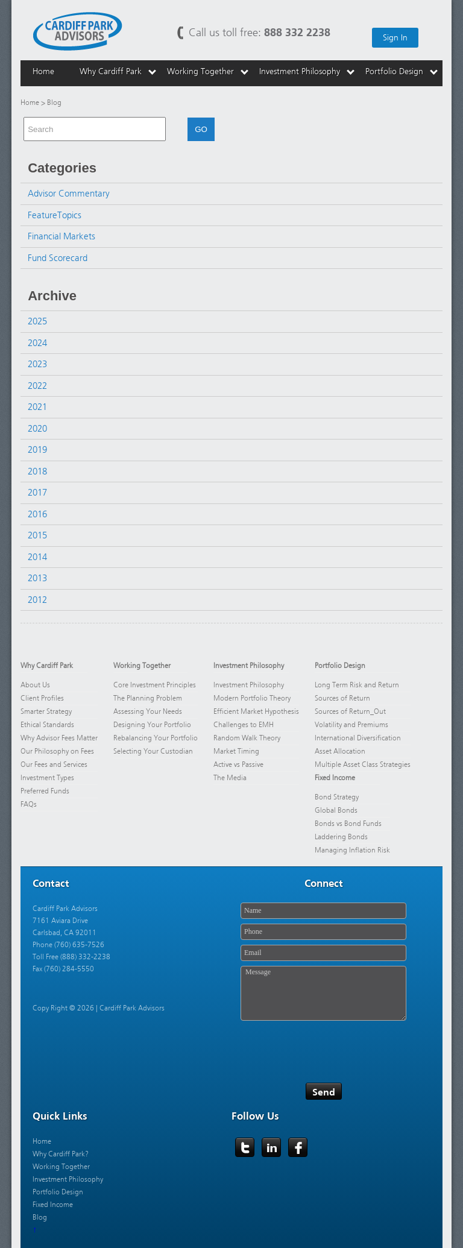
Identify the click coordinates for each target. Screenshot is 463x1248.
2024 (37, 343)
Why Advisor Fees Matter (59, 738)
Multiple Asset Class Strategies (363, 764)
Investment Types (47, 778)
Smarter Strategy (46, 711)
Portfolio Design (340, 665)
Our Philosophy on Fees (58, 751)
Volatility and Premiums (351, 724)
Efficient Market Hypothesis (256, 711)
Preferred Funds (44, 791)
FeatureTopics (54, 215)
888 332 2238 (297, 32)
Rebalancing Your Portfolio (155, 738)
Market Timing (236, 751)
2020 (37, 428)
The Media (230, 778)
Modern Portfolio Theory (252, 698)
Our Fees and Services (53, 764)
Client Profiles (42, 698)
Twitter (245, 1148)
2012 (37, 599)
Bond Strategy (337, 797)
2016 (37, 514)
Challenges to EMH (243, 724)
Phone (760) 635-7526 (68, 945)
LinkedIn (272, 1148)
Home (29, 102)
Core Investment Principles (154, 685)
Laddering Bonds (341, 837)
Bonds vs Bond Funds (348, 823)
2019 (37, 449)
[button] (170, 129)
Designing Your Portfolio (152, 724)
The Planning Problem (147, 698)
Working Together (142, 665)
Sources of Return (342, 698)
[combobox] (95, 129)
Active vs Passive (238, 764)
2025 (37, 321)
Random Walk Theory (246, 738)
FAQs (28, 804)
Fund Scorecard (57, 258)
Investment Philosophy (248, 665)
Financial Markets (61, 236)
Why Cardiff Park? (61, 1154)
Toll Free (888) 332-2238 (71, 957)
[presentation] (332, 1047)
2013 (37, 578)
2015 (37, 535)
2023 (37, 364)
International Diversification (358, 738)
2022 (37, 385)
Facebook (298, 1148)
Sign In (395, 38)
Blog (40, 1217)
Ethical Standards (47, 724)
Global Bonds (336, 810)
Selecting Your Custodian (153, 751)
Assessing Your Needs (147, 711)
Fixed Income (335, 778)
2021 (37, 407)
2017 (37, 492)
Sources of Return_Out (350, 711)
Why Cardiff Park (46, 665)
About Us (35, 685)
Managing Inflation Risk (352, 850)
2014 (37, 557)
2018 (37, 471)
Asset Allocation (340, 751)
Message (323, 993)
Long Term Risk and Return (357, 685)
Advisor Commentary (69, 193)
